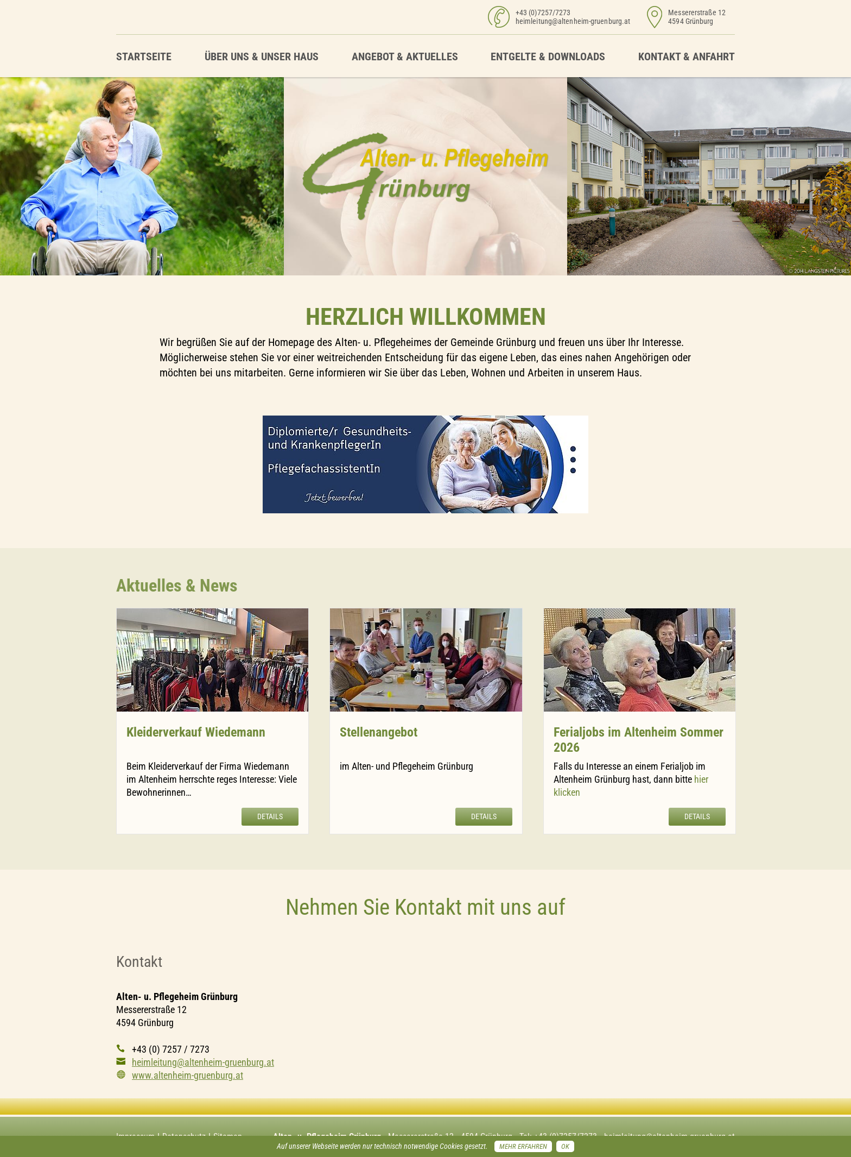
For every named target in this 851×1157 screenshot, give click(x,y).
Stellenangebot (378, 732)
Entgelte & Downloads (548, 56)
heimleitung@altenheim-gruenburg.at (573, 21)
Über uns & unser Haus (262, 56)
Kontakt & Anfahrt (686, 56)
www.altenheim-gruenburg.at (187, 1075)
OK (565, 1146)
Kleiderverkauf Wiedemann (195, 732)
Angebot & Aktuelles (405, 56)
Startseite (144, 56)
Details (270, 816)
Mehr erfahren (523, 1146)
